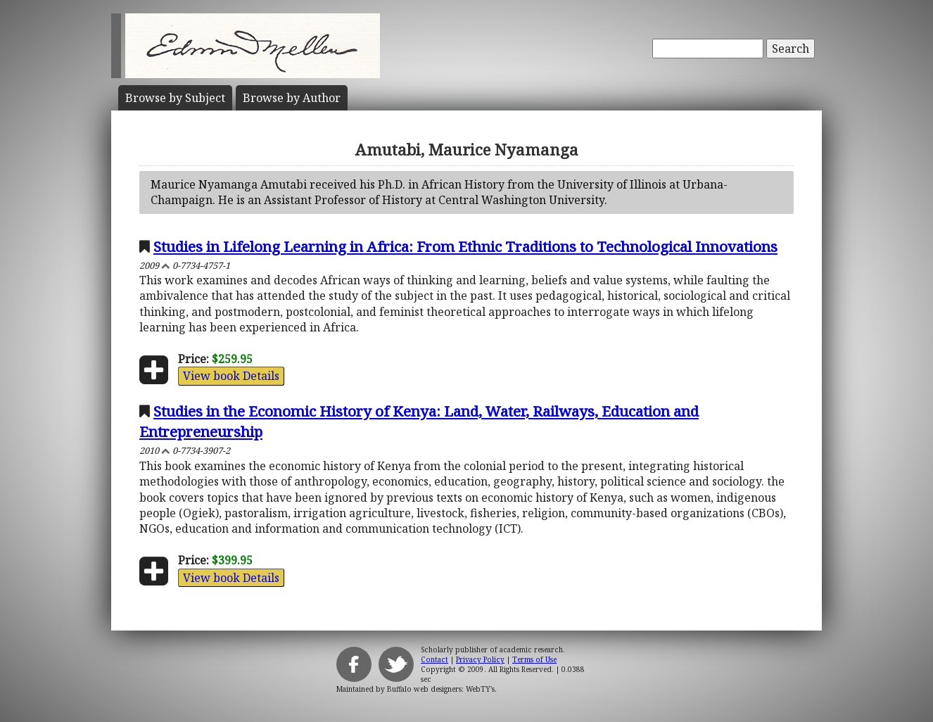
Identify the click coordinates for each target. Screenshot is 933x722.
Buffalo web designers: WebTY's (441, 689)
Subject (175, 97)
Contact (434, 659)
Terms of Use (534, 659)
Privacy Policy (480, 659)
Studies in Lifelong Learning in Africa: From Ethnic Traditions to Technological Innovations (465, 246)
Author (292, 97)
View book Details (231, 376)
